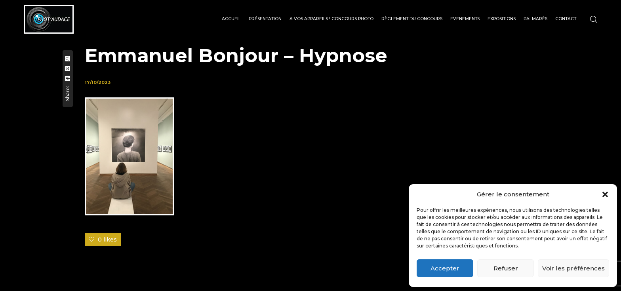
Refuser (505, 268)
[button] (605, 194)
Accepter (445, 268)
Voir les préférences (573, 268)
